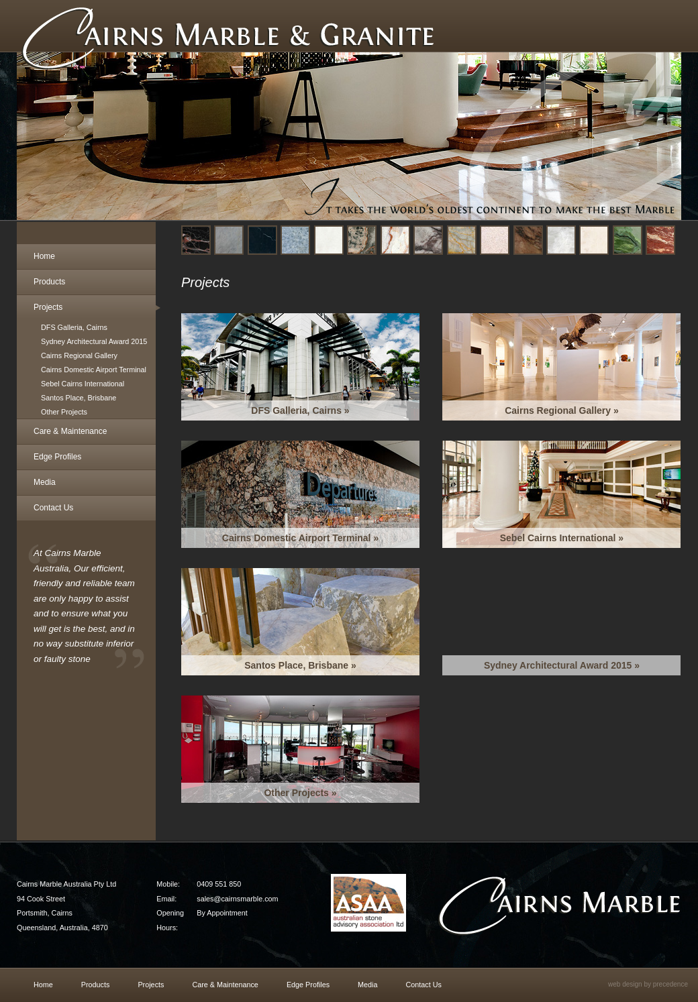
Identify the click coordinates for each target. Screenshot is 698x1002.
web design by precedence (648, 984)
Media (45, 482)
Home (44, 256)
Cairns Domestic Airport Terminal (93, 370)
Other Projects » (300, 792)
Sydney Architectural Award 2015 (94, 341)
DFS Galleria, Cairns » (300, 410)
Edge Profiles (57, 456)
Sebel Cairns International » (562, 538)
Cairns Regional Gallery (79, 355)
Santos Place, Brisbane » (300, 665)
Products (49, 281)
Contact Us (53, 507)
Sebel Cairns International (82, 384)
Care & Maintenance (70, 431)
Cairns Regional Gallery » (562, 410)
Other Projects (64, 412)
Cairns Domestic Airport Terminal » (300, 538)
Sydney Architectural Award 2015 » (562, 665)
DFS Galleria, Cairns (74, 327)
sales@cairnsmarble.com (237, 899)
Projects (48, 307)
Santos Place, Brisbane (78, 398)
